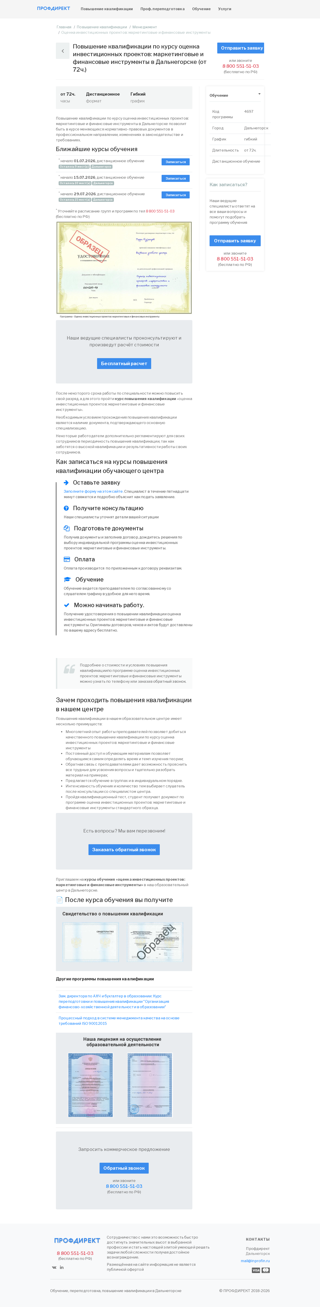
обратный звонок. (169, 681)
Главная (64, 27)
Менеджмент (144, 27)
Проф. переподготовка (163, 9)
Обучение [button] (219, 95)
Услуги (224, 9)
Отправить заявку (242, 48)
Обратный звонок (124, 1168)
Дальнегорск (258, 1254)
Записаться (176, 162)
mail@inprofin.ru (255, 1261)
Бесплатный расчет (124, 363)
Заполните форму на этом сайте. (94, 491)
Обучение (201, 9)
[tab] (235, 96)
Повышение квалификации (107, 9)
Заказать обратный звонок (124, 849)
